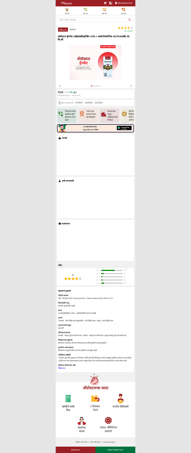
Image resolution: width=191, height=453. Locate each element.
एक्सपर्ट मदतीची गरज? (115, 450)
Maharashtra (122, 3)
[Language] (110, 3)
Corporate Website (109, 442)
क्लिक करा (62, 368)
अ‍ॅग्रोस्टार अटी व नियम (82, 442)
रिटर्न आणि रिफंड (95, 442)
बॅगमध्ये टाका (75, 450)
